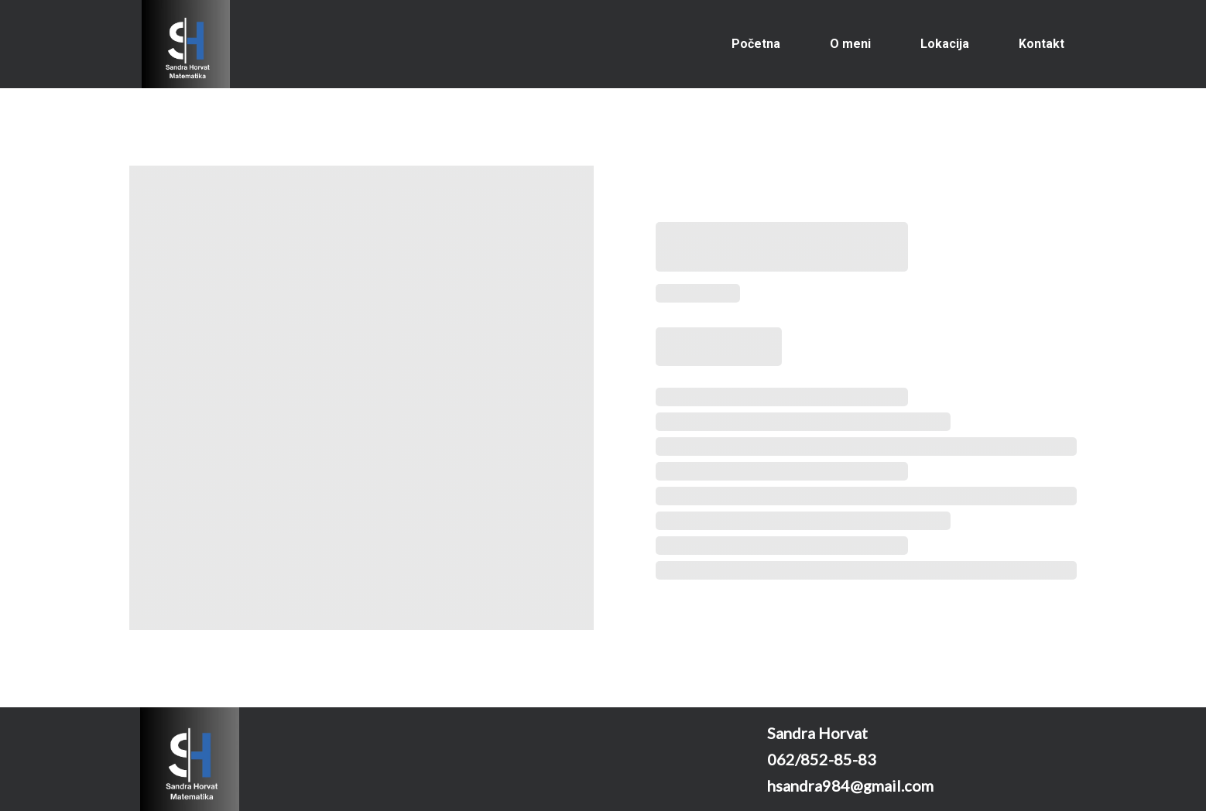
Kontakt (1041, 43)
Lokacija (944, 43)
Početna (755, 43)
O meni (850, 43)
